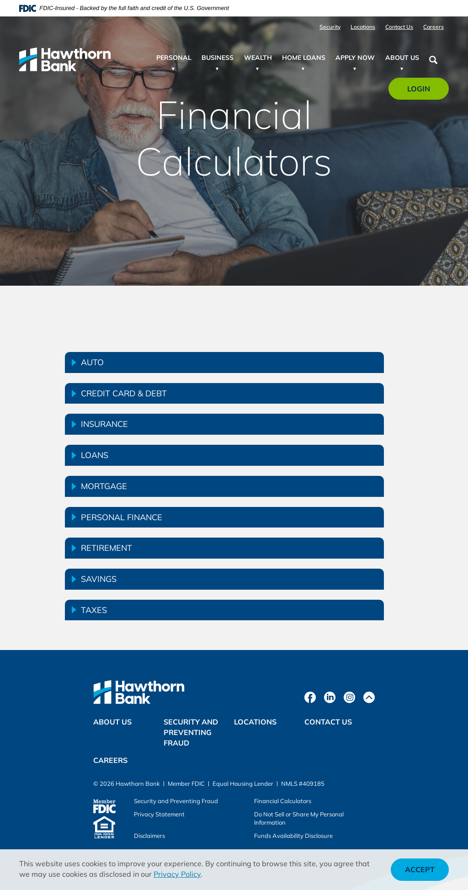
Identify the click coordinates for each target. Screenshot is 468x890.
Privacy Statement (159, 814)
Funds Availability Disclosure (293, 835)
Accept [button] (420, 869)
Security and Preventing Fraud (191, 732)
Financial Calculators (282, 801)
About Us (112, 721)
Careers (433, 26)
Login (424, 91)
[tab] (224, 362)
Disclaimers (149, 835)
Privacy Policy (177, 874)
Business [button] (218, 57)
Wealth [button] (258, 57)
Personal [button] (173, 57)
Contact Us (399, 26)
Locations (363, 26)
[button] (224, 362)
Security (329, 26)
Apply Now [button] (355, 57)
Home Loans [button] (303, 57)
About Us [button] (402, 57)
